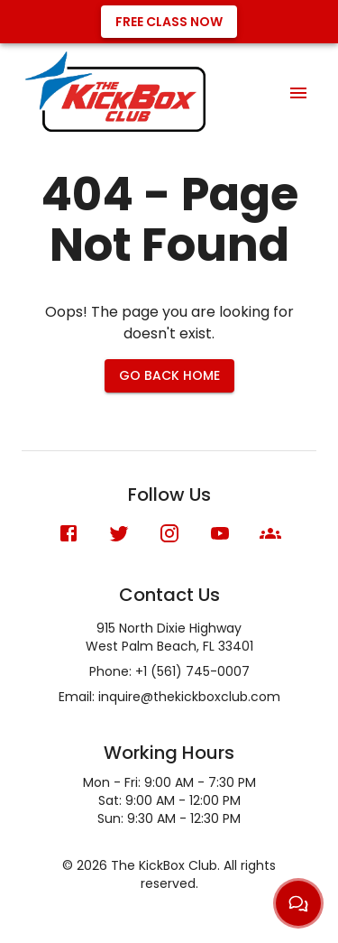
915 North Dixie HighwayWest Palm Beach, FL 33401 (169, 637)
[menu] (298, 93)
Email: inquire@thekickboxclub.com (169, 697)
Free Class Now (169, 22)
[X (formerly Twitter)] (119, 533)
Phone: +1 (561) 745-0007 (169, 671)
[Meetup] (270, 533)
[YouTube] (220, 533)
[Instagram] (169, 533)
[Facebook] (68, 533)
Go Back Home (169, 375)
